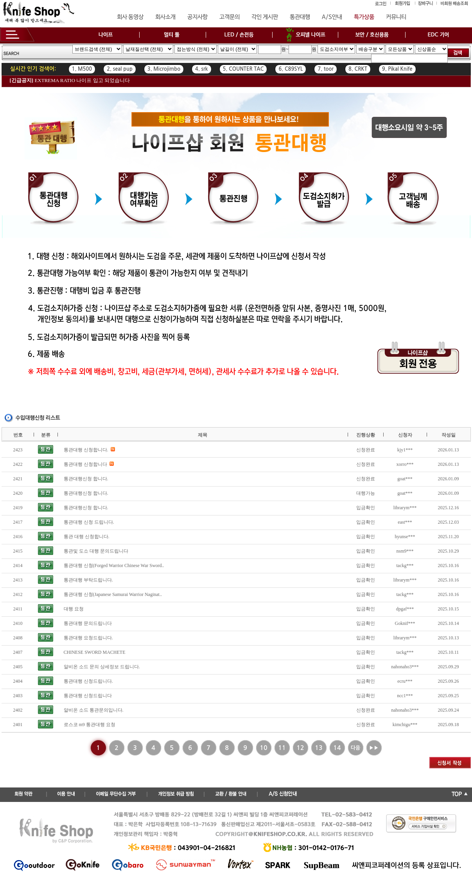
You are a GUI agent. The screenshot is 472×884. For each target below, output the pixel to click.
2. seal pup (120, 69)
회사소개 (165, 17)
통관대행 (300, 17)
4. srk (201, 69)
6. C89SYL (290, 69)
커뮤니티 (396, 17)
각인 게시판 (264, 17)
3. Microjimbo (163, 69)
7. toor (326, 69)
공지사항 (197, 17)
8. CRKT (357, 69)
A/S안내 (332, 17)
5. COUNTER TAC (243, 69)
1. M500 (82, 69)
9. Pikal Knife (397, 69)
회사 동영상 (130, 17)
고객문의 (229, 17)
